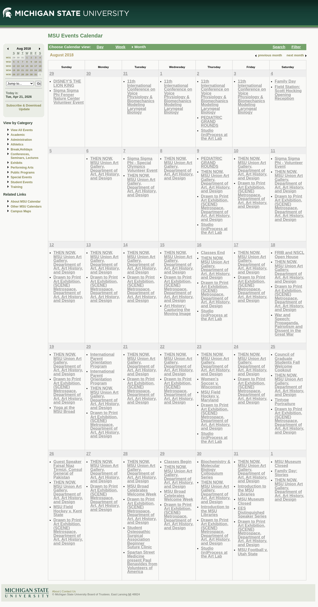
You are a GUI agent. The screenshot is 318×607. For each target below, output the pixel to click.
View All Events (22, 130)
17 (35, 66)
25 (40, 70)
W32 (8, 61)
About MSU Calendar (25, 201)
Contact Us (69, 591)
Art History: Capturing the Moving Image (177, 309)
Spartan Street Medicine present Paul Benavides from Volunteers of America (142, 562)
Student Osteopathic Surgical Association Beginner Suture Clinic (139, 537)
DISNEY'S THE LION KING (67, 83)
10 (35, 61)
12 (13, 66)
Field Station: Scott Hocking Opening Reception (288, 92)
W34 (8, 70)
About (56, 591)
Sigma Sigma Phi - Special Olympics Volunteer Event (142, 164)
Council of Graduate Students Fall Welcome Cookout (287, 362)
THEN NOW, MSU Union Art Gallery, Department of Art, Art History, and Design (105, 168)
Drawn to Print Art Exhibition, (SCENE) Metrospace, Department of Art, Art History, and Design (216, 208)
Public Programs (23, 172)
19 (13, 70)
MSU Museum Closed (251, 501)
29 (13, 57)
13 (18, 66)
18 (40, 66)
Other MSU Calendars (26, 206)
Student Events (22, 182)
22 (27, 70)
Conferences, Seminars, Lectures (25, 156)
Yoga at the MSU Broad (64, 409)
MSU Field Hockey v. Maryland (210, 396)
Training (16, 187)
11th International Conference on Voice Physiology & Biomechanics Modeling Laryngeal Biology (141, 96)
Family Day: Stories (286, 472)
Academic (18, 135)
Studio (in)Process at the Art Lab (214, 134)
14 (22, 66)
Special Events (21, 177)
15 (27, 66)
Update (24, 109)
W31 (8, 57)
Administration (21, 140)
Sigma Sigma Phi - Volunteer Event (289, 162)
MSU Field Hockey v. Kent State (67, 510)
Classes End (213, 252)
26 (13, 74)
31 (22, 57)
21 (22, 70)
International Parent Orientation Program (102, 360)
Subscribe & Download (23, 105)
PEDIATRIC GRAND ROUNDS (211, 121)
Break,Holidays (22, 149)
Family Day (285, 81)
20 (18, 70)
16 (31, 66)
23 (31, 70)
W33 (8, 66)
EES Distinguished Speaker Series (252, 512)
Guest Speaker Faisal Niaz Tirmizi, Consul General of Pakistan (67, 469)
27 (18, 74)
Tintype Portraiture (285, 401)
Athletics (17, 144)
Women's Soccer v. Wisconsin (211, 383)
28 (22, 74)
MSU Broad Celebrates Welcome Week (141, 490)
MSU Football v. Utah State (253, 551)
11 (40, 61)
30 (18, 57)
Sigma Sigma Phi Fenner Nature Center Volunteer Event (68, 96)
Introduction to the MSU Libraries (215, 510)
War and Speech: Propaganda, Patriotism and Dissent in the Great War (289, 325)
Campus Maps (21, 211)
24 (35, 70)
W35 (8, 74)
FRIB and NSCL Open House (289, 254)
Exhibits (16, 163)
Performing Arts (22, 167)
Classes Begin (177, 461)
